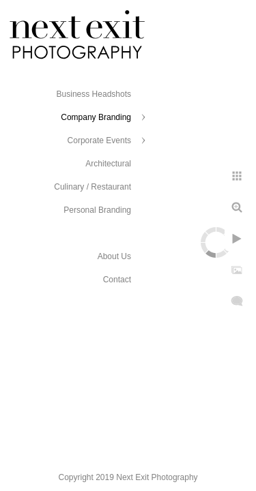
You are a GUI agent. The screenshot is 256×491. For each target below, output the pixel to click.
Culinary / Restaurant (92, 187)
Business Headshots (94, 94)
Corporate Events (99, 140)
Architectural (108, 163)
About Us (114, 256)
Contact (117, 279)
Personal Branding (97, 210)
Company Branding (96, 117)
